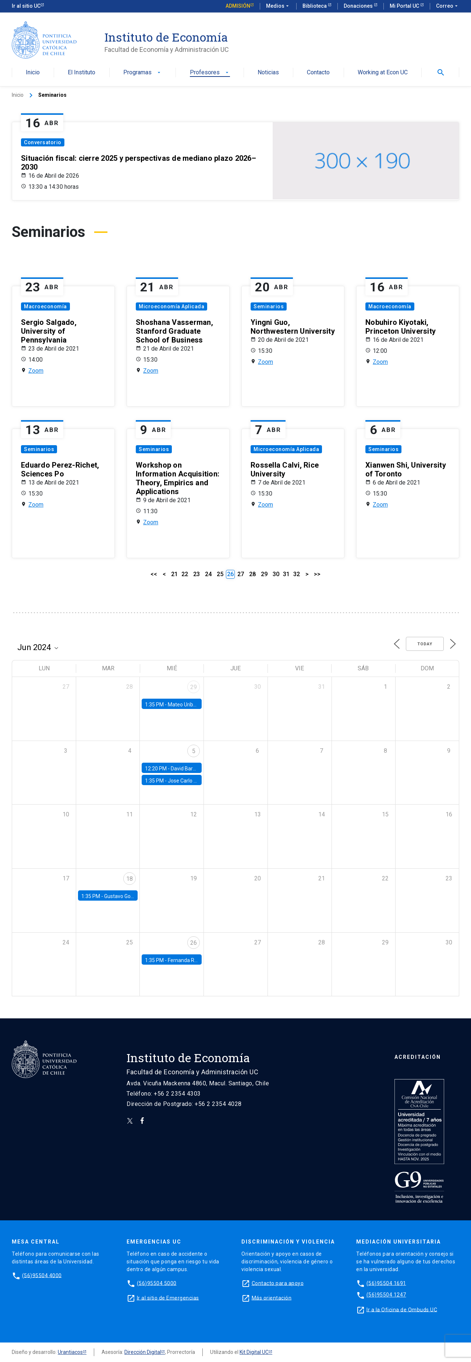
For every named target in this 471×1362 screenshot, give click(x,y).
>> (317, 574)
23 (196, 574)
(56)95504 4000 (42, 1275)
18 (129, 878)
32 (296, 574)
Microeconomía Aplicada (171, 306)
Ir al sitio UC (26, 6)
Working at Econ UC (383, 73)
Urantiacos (70, 1352)
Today (424, 644)
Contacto (318, 73)
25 (220, 574)
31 (286, 574)
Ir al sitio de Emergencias (168, 1298)
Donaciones (359, 6)
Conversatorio (42, 142)
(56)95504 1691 (386, 1283)
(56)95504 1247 (386, 1294)
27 (240, 574)
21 (174, 574)
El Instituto (81, 73)
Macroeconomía (45, 306)
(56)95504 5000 (157, 1283)
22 (184, 574)
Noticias (268, 73)
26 (193, 942)
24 (208, 574)
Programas (142, 73)
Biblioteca (315, 6)
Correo (447, 6)
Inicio (33, 73)
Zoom (35, 370)
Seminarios (269, 306)
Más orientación (272, 1298)
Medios (278, 6)
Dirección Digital (142, 1352)
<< (153, 574)
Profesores (210, 73)
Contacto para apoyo (278, 1283)
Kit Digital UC (254, 1352)
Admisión (238, 6)
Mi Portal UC (405, 6)
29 (264, 574)
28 (252, 574)
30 (276, 574)
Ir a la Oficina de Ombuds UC (401, 1309)
